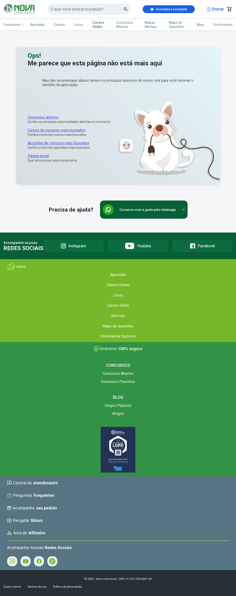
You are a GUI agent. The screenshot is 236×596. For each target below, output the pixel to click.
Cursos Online (118, 285)
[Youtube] (138, 246)
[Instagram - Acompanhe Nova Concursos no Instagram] (12, 561)
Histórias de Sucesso (118, 336)
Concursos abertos (43, 117)
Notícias (118, 316)
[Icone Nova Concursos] (19, 9)
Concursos (12, 25)
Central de (32, 483)
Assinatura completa (168, 9)
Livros (78, 25)
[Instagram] (73, 246)
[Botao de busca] (126, 9)
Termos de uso (37, 586)
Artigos (118, 413)
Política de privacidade (67, 586)
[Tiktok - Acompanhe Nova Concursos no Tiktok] (52, 561)
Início (16, 266)
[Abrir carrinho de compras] (229, 9)
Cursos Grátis (118, 305)
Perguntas (30, 495)
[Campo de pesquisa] (87, 9)
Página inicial (38, 156)
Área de (26, 533)
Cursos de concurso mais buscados (57, 130)
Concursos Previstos (118, 381)
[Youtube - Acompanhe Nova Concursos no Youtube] (26, 561)
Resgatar (25, 520)
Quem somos (12, 586)
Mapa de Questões (176, 24)
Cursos (59, 25)
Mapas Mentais (151, 24)
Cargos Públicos (118, 405)
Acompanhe (32, 508)
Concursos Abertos (124, 24)
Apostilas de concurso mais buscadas (58, 143)
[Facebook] (202, 246)
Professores (223, 25)
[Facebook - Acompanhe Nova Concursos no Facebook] (39, 561)
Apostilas (37, 25)
